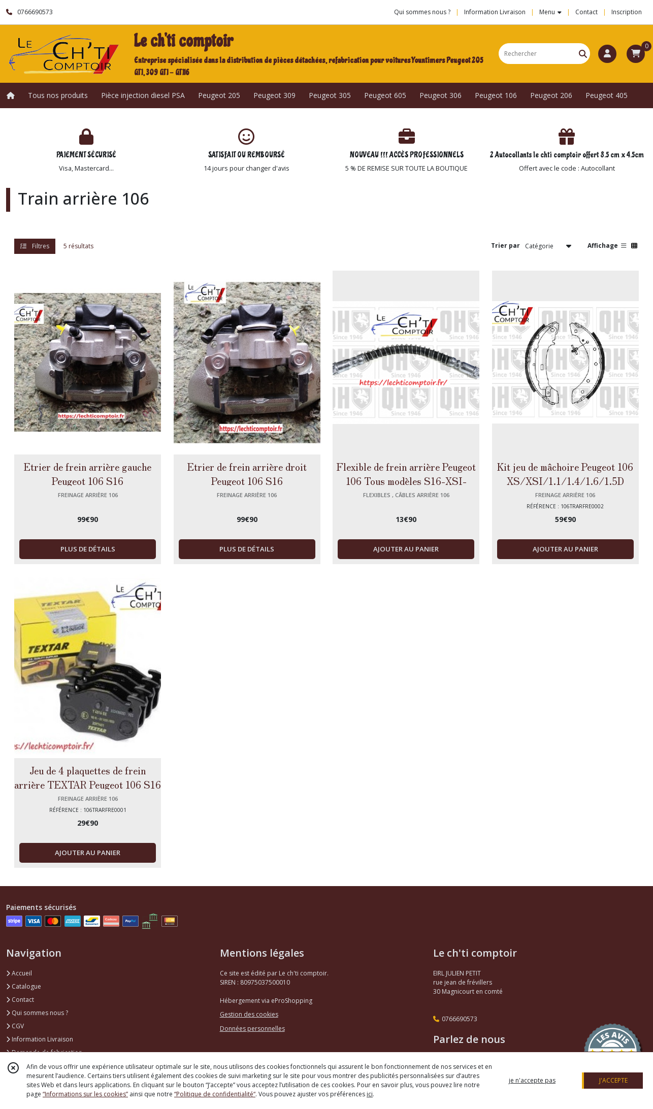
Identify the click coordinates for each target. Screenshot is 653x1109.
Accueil (19, 973)
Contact (586, 12)
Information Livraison (39, 1039)
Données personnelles (252, 1028)
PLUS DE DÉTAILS (87, 548)
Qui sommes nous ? (37, 1012)
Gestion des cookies (249, 1014)
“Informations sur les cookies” (85, 1094)
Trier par (505, 245)
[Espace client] (607, 54)
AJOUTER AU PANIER (406, 548)
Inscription (626, 12)
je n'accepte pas (532, 1080)
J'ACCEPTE (613, 1080)
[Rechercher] (583, 53)
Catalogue (23, 986)
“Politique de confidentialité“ (214, 1094)
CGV (15, 1026)
